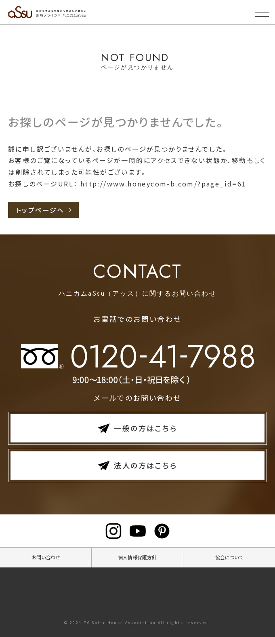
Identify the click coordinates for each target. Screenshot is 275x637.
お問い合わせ (45, 557)
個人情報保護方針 (137, 557)
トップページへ (40, 210)
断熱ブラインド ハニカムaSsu (78, 12)
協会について (229, 557)
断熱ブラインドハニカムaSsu (137, 594)
